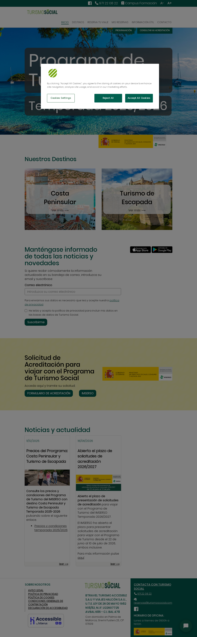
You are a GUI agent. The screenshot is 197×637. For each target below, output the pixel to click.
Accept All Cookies (139, 98)
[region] (100, 86)
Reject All (108, 98)
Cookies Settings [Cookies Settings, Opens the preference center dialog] (60, 98)
